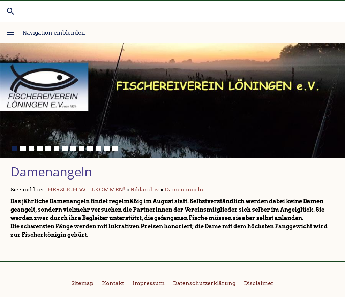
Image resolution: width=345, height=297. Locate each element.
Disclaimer (259, 283)
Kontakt (113, 283)
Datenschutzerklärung (204, 283)
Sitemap (82, 283)
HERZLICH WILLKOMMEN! (86, 189)
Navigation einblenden (53, 32)
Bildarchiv (144, 189)
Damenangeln (184, 189)
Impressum (149, 283)
